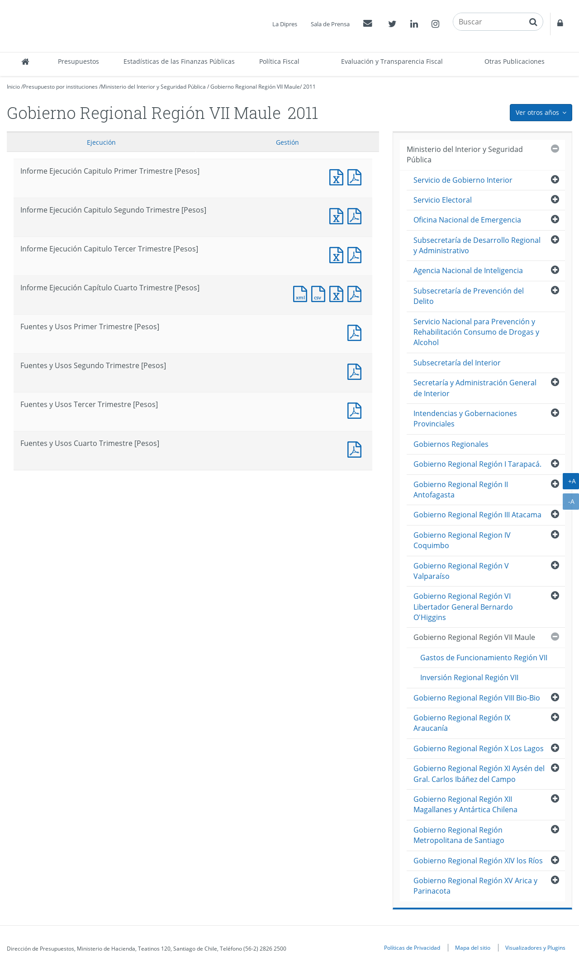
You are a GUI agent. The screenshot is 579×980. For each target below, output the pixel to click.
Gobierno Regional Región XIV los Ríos (478, 861)
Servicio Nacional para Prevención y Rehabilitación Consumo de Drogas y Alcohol (476, 332)
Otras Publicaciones (514, 61)
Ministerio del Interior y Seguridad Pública (153, 86)
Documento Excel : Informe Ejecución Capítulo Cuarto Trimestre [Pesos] (338, 293)
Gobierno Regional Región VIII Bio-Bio (476, 698)
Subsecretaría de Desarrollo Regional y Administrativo (477, 245)
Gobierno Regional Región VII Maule (255, 86)
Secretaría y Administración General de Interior (474, 388)
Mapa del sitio (472, 947)
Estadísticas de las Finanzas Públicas (179, 61)
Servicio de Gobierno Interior (463, 180)
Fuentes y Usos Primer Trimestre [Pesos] (356, 332)
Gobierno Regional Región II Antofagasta (460, 489)
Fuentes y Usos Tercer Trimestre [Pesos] (356, 409)
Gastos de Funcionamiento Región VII (483, 658)
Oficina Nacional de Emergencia (467, 220)
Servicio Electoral (442, 200)
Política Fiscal (279, 61)
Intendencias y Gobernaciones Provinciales (465, 418)
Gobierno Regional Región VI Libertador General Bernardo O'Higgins (463, 606)
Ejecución (101, 142)
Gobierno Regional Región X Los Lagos (478, 748)
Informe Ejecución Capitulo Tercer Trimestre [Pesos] (338, 254)
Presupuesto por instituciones (60, 86)
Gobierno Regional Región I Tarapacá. (477, 464)
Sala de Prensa (330, 24)
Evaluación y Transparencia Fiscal (392, 61)
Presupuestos (78, 61)
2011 (309, 86)
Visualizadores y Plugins (535, 947)
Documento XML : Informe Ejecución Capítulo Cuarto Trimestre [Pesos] (302, 293)
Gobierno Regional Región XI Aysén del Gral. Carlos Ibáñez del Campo (479, 773)
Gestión (287, 142)
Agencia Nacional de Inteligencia (468, 270)
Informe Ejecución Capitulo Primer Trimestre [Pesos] (338, 176)
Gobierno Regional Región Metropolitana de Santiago (458, 835)
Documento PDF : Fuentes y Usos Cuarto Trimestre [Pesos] (356, 448)
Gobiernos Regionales (451, 444)
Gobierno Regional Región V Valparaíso (461, 571)
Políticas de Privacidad (412, 947)
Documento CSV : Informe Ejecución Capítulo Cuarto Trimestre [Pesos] (320, 293)
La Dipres (284, 24)
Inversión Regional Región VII (469, 677)
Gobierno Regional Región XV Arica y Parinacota (475, 886)
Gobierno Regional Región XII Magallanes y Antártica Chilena (465, 804)
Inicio (13, 86)
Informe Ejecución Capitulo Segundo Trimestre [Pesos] (338, 215)
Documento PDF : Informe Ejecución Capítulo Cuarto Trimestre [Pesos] (356, 293)
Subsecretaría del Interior (457, 363)
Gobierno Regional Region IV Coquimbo (462, 540)
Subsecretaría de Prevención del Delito (468, 296)
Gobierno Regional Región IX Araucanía (461, 723)
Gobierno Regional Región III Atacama (477, 515)
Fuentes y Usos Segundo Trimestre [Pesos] (356, 370)
